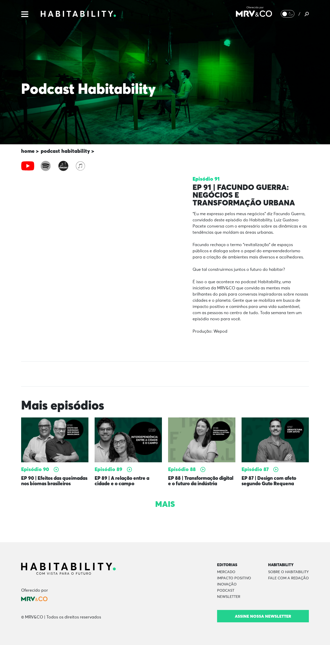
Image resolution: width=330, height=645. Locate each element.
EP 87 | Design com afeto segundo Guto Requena (271, 481)
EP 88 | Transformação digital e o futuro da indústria (194, 483)
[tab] (27, 166)
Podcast (225, 590)
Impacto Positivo (234, 578)
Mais (165, 509)
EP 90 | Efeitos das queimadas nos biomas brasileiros (48, 483)
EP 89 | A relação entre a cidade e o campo (124, 481)
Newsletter (228, 597)
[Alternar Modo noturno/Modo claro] (287, 14)
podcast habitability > (67, 151)
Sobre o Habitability (288, 572)
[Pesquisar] (306, 14)
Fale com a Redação (288, 578)
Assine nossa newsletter (263, 616)
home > (30, 151)
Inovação (227, 584)
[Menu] (24, 14)
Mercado (226, 572)
